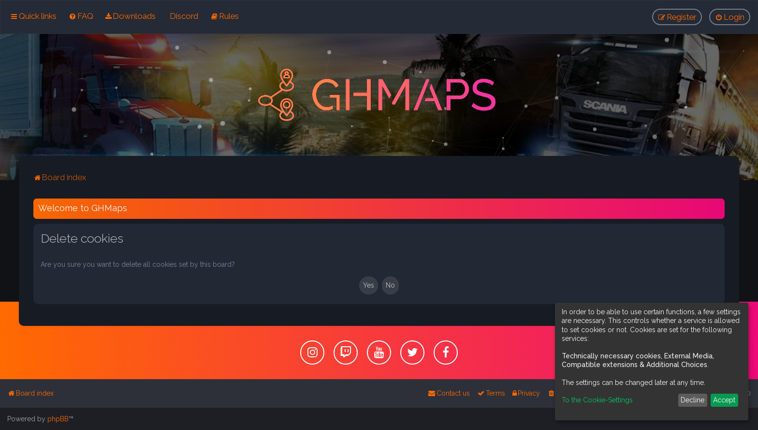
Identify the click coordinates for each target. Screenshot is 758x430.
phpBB (58, 419)
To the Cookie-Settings (597, 400)
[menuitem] (81, 16)
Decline (692, 400)
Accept (724, 400)
